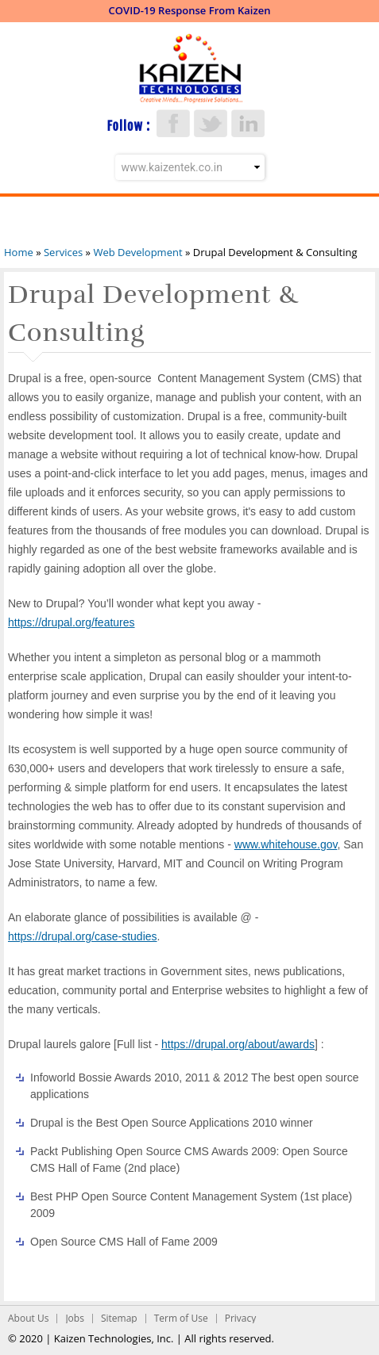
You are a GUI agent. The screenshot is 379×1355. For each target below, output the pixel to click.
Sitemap (119, 1318)
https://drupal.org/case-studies (82, 936)
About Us (28, 1318)
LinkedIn (248, 123)
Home (18, 252)
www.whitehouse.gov (286, 844)
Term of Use (181, 1318)
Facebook (173, 123)
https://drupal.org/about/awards (238, 1044)
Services (63, 252)
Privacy (241, 1318)
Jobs (74, 1318)
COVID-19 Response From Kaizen (190, 10)
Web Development (137, 252)
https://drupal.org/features (71, 622)
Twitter (210, 123)
